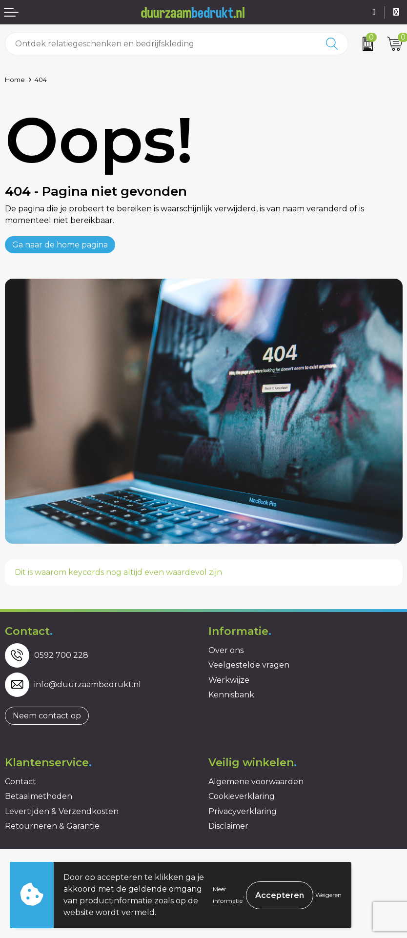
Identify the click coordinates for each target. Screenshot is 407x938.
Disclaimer (228, 826)
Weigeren (328, 894)
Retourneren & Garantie (52, 826)
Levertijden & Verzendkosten (62, 811)
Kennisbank (231, 694)
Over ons (226, 650)
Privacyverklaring (242, 811)
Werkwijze (228, 680)
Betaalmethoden (38, 796)
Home (15, 79)
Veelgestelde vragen (248, 665)
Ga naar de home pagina (60, 244)
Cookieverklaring (241, 796)
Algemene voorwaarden (256, 781)
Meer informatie (228, 894)
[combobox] (161, 44)
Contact (20, 781)
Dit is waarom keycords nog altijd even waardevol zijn (118, 572)
